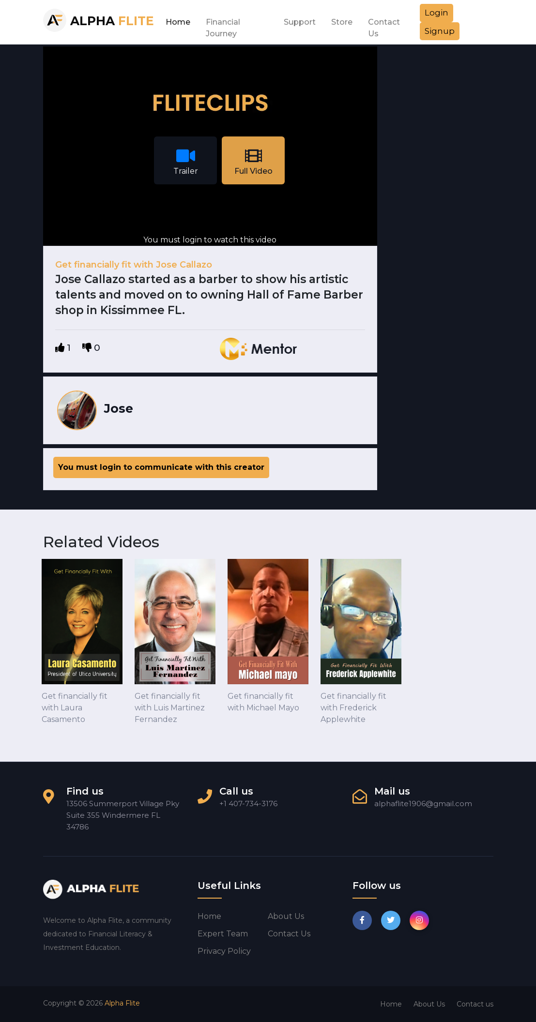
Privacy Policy (224, 951)
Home (178, 22)
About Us (429, 1004)
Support (300, 22)
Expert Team (223, 933)
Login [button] (436, 12)
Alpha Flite (122, 1003)
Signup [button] (440, 31)
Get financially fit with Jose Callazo (133, 264)
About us (286, 916)
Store (341, 22)
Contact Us (384, 24)
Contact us (289, 933)
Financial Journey (223, 24)
